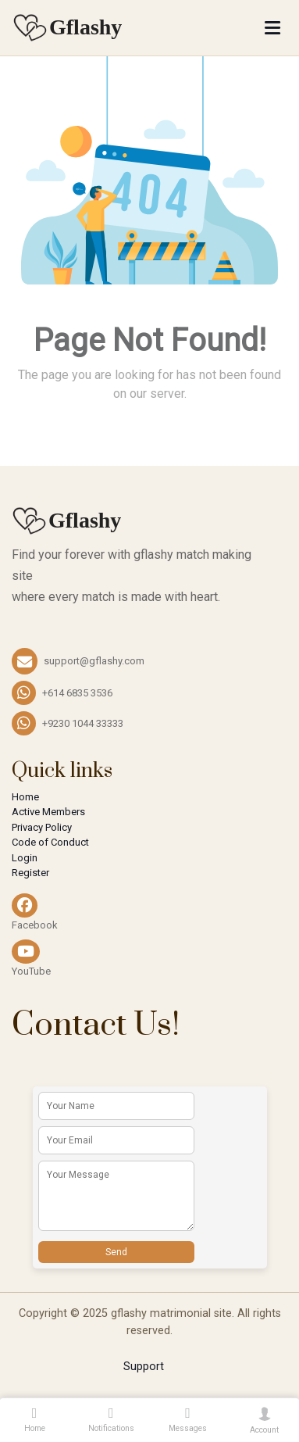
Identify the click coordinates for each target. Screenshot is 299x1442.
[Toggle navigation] (272, 28)
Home (25, 797)
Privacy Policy (42, 827)
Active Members (48, 812)
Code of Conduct (50, 842)
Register (30, 872)
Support (143, 1366)
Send (116, 1252)
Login (24, 858)
